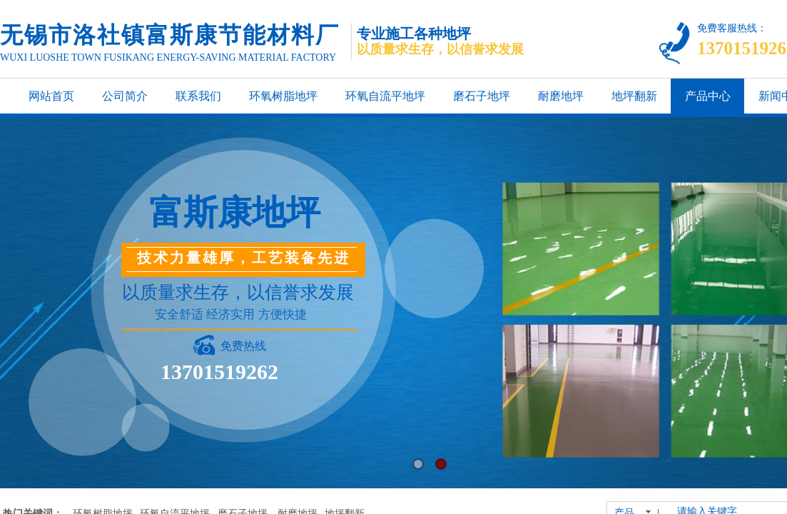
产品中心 (708, 96)
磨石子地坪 (481, 96)
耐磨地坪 (561, 96)
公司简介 (125, 96)
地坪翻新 (634, 96)
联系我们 (198, 96)
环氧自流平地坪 (385, 96)
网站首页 (51, 96)
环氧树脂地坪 (283, 96)
